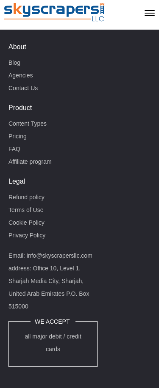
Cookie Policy (26, 222)
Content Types (27, 123)
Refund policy (26, 197)
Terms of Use (25, 209)
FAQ (14, 149)
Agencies (20, 75)
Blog (14, 62)
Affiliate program (30, 161)
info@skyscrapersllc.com (59, 255)
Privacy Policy (26, 235)
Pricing (17, 136)
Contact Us (23, 88)
